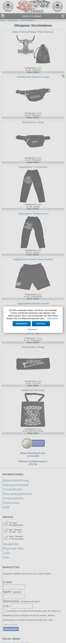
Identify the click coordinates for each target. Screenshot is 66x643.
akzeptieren (21, 323)
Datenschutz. (52, 319)
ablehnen (40, 323)
